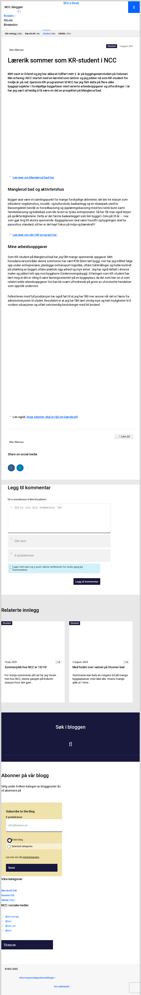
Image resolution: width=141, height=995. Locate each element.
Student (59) (7, 895)
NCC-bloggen (14, 7)
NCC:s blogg (71, 2)
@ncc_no (10, 926)
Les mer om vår (22, 857)
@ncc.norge (12, 916)
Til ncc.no (10, 944)
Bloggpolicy (11, 24)
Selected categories (22, 846)
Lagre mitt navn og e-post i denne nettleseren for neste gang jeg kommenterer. (48, 568)
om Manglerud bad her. (34, 177)
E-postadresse (14, 817)
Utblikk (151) (8, 900)
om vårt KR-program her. (35, 235)
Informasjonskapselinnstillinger (36, 977)
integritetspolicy (31, 857)
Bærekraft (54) (9, 890)
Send (11, 867)
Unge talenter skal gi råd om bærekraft (52, 417)
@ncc (8, 921)
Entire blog (17, 839)
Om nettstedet (61, 986)
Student (111, 46)
